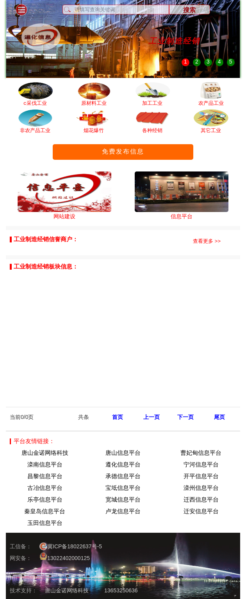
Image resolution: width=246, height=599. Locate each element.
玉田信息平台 (44, 522)
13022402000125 (64, 556)
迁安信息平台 (201, 511)
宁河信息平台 (201, 464)
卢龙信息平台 (123, 511)
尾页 (219, 417)
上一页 (151, 417)
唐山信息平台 (123, 452)
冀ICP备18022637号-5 (70, 546)
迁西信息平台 (201, 499)
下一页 (185, 417)
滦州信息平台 (201, 487)
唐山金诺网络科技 (44, 452)
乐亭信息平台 (44, 499)
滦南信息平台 (44, 464)
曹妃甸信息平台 (200, 452)
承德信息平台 (123, 476)
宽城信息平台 (123, 499)
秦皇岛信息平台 (44, 511)
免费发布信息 (123, 151)
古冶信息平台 (44, 487)
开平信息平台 (201, 476)
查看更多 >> (207, 241)
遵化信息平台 (123, 464)
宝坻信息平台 (123, 487)
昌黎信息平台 (44, 476)
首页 (117, 417)
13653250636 (121, 590)
